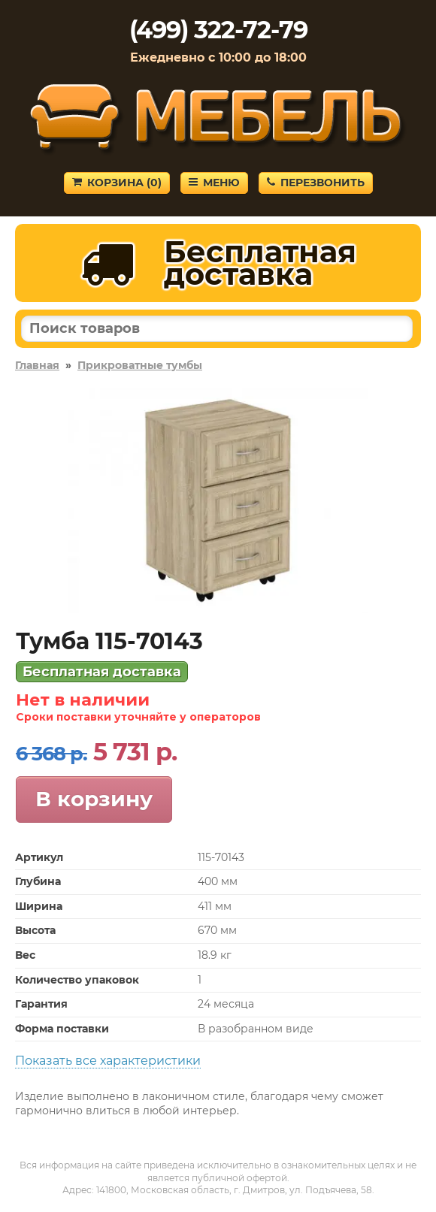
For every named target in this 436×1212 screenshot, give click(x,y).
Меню (214, 182)
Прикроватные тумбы (139, 365)
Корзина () (117, 182)
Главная (37, 365)
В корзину (94, 799)
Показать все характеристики (108, 1060)
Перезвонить (316, 182)
